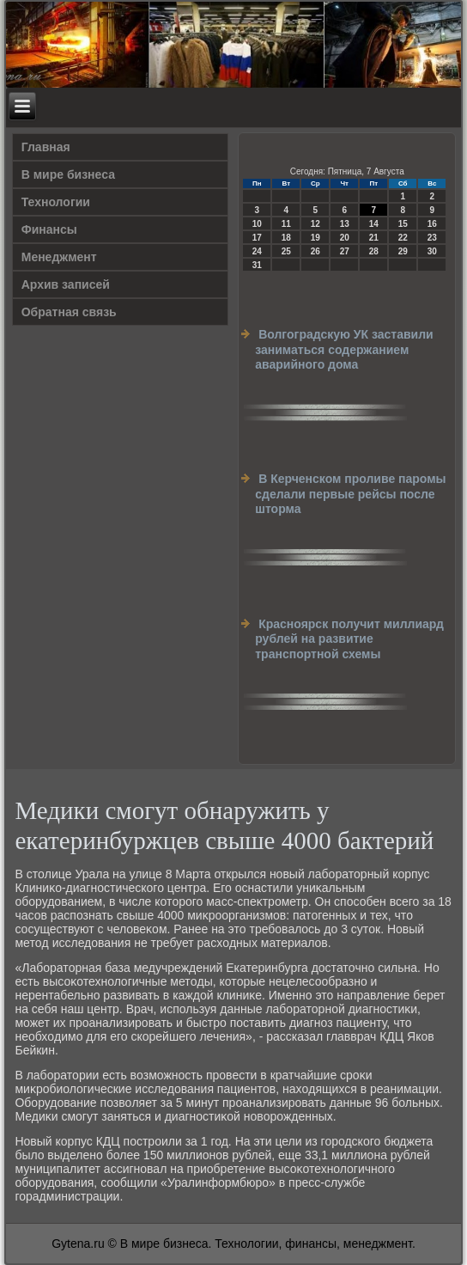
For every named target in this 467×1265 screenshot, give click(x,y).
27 (344, 251)
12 (315, 224)
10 (257, 224)
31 (257, 265)
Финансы (49, 229)
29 (403, 251)
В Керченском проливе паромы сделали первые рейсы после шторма (350, 494)
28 (374, 251)
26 (315, 251)
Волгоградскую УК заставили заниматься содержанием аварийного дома (344, 349)
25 (286, 251)
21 (374, 237)
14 (374, 224)
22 (403, 237)
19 (315, 237)
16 (432, 224)
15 (403, 224)
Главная (45, 147)
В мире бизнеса (68, 174)
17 (257, 237)
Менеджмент (59, 257)
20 (344, 237)
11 (286, 224)
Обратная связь (69, 312)
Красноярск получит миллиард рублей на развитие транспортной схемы (349, 639)
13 (344, 224)
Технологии (55, 202)
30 (432, 251)
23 (432, 237)
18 (286, 237)
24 (257, 251)
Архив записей (65, 284)
